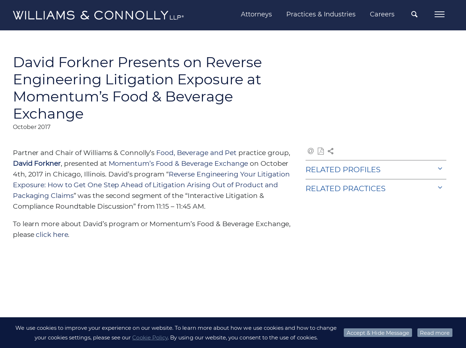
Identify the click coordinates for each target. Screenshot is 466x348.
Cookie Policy (150, 337)
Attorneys (256, 14)
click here (52, 234)
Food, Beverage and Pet (196, 153)
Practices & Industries (321, 14)
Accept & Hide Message (378, 332)
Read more (435, 332)
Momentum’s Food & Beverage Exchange (179, 163)
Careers (382, 14)
